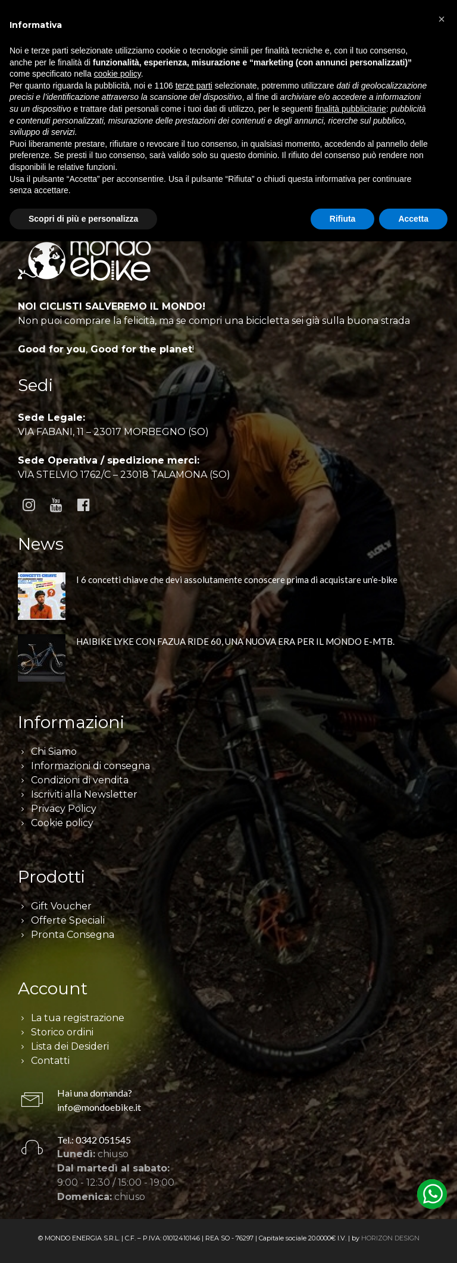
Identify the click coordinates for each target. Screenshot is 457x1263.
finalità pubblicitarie (350, 109)
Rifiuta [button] (343, 218)
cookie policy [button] (117, 73)
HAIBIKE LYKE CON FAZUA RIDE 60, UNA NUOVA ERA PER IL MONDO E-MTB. (235, 641)
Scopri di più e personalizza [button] (83, 218)
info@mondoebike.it (99, 1107)
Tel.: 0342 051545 (94, 1139)
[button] (441, 19)
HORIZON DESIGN (390, 1238)
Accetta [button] (413, 218)
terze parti (194, 85)
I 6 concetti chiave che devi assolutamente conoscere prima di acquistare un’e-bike (236, 579)
